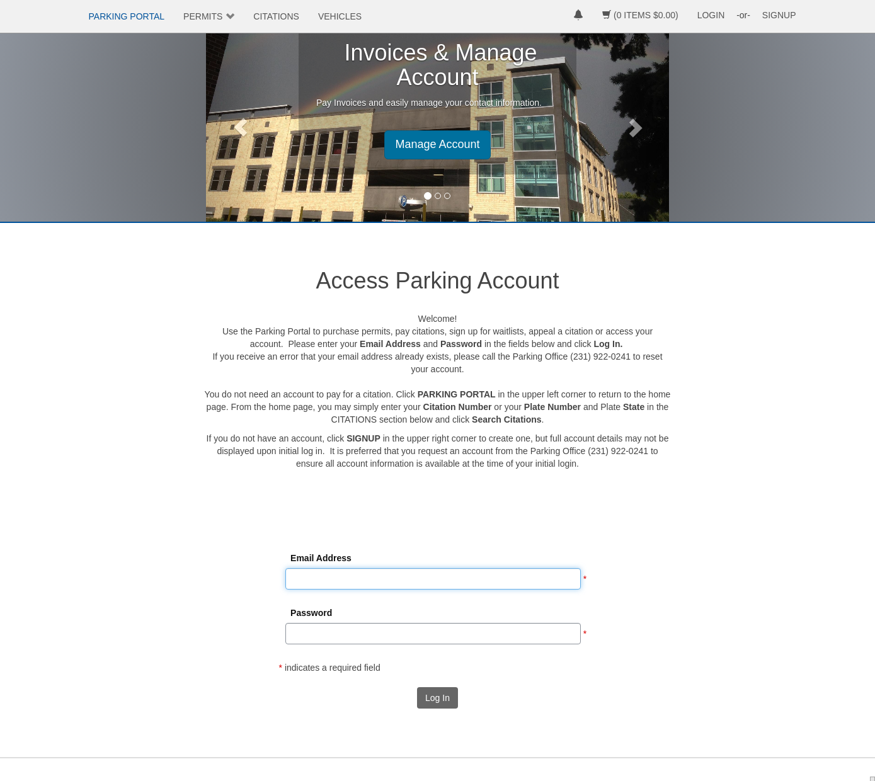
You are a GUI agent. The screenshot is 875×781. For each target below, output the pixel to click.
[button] (240, 127)
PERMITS (202, 16)
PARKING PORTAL (127, 16)
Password (311, 613)
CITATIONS (276, 16)
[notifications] (578, 16)
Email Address (321, 558)
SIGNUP (779, 15)
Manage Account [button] (437, 144)
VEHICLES (340, 16)
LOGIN (711, 15)
